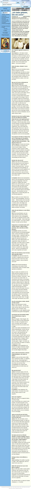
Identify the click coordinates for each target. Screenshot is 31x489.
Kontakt (5, 33)
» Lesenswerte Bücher (5, 21)
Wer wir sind (5, 10)
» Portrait (3, 18)
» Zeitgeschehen (5, 26)
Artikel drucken (26, 16)
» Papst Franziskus (4, 27)
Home (5, 8)
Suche (5, 28)
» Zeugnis (3, 22)
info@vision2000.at (18, 488)
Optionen (4, 4)
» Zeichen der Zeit (4, 19)
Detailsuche (9, 4)
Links (5, 30)
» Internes (3, 16)
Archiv (5, 13)
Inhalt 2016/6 (5, 14)
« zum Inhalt (15, 10)
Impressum (5, 35)
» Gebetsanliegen (6, 23)
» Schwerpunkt (5, 17)
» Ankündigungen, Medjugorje (5, 24)
